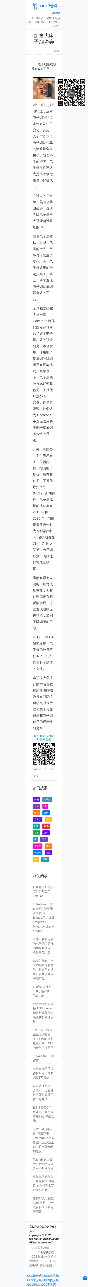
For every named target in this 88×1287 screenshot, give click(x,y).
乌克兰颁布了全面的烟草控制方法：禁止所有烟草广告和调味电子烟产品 (43, 969)
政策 (48, 819)
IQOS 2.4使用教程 (42, 1252)
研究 (36, 813)
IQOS (46, 826)
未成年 (37, 846)
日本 (36, 832)
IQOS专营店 (34, 1280)
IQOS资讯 (40, 22)
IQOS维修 (37, 18)
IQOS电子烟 (51, 1276)
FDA (36, 826)
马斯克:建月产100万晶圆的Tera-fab (42, 991)
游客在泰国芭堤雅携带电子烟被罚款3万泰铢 (43, 1073)
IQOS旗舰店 (34, 1276)
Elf (45, 806)
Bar (36, 859)
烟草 (36, 806)
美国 (36, 799)
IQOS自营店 (51, 1280)
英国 (44, 839)
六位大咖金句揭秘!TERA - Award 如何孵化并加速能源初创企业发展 (43, 1012)
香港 (48, 852)
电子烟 (47, 799)
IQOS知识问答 (54, 24)
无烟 (45, 859)
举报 (56, 51)
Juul (46, 832)
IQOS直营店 (48, 1284)
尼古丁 (37, 819)
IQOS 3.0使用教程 (42, 1263)
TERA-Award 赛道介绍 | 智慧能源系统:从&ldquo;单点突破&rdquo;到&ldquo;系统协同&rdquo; (43, 918)
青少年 (37, 852)
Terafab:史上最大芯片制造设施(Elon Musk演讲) (43, 1164)
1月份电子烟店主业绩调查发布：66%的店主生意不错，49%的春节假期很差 (43, 1038)
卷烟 (48, 846)
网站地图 (46, 1265)
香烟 (46, 813)
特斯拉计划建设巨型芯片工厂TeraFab (43, 891)
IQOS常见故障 (40, 1248)
